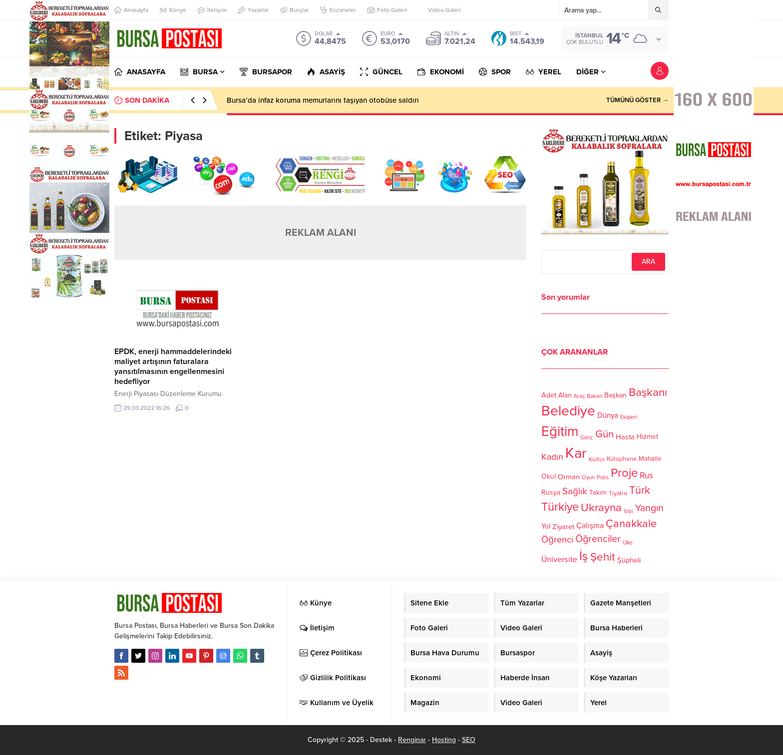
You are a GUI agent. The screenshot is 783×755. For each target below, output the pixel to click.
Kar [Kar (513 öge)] (576, 453)
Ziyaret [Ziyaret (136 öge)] (563, 526)
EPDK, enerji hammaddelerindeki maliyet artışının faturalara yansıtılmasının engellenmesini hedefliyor (173, 366)
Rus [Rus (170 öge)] (646, 475)
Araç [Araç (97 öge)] (579, 396)
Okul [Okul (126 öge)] (548, 476)
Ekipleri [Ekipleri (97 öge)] (628, 417)
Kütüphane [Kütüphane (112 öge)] (622, 459)
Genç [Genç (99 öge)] (586, 437)
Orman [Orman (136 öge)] (569, 476)
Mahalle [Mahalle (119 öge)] (650, 459)
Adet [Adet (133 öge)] (548, 394)
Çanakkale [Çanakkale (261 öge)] (631, 523)
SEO (468, 740)
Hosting (444, 740)
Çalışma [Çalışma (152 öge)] (590, 525)
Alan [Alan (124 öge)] (565, 395)
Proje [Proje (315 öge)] (624, 473)
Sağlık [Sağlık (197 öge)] (574, 491)
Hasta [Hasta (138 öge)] (625, 436)
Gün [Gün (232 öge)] (604, 434)
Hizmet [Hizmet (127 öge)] (647, 436)
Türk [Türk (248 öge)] (639, 490)
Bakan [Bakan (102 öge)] (594, 396)
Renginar (412, 740)
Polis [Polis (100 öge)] (603, 477)
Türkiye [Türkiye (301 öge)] (560, 507)
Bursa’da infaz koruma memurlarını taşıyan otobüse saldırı (323, 100)
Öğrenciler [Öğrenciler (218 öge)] (598, 539)
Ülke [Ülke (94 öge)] (628, 543)
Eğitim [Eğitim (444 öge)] (559, 431)
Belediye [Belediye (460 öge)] (568, 410)
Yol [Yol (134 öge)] (545, 526)
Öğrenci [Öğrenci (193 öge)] (557, 539)
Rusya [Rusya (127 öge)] (550, 492)
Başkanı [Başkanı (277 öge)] (648, 392)
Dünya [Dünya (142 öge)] (607, 415)
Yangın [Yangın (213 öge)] (649, 508)
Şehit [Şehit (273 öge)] (602, 557)
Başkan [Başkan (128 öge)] (615, 394)
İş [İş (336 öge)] (583, 556)
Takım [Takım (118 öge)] (598, 493)
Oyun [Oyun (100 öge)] (588, 477)
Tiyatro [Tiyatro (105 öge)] (618, 493)
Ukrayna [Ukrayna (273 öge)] (601, 507)
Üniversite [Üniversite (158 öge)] (559, 559)
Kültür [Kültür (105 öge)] (597, 459)
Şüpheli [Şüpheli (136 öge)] (629, 560)
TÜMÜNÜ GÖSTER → (637, 100)
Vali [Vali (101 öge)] (628, 511)
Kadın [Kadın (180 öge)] (552, 457)
